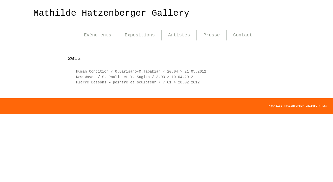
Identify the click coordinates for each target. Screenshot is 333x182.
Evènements (97, 35)
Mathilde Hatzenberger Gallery (111, 13)
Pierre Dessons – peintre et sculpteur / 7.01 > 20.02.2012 (138, 82)
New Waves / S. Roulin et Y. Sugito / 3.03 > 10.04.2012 (134, 77)
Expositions (140, 35)
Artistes (179, 35)
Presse (211, 35)
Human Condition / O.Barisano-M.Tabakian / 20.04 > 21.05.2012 (141, 72)
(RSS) (323, 105)
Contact (242, 35)
